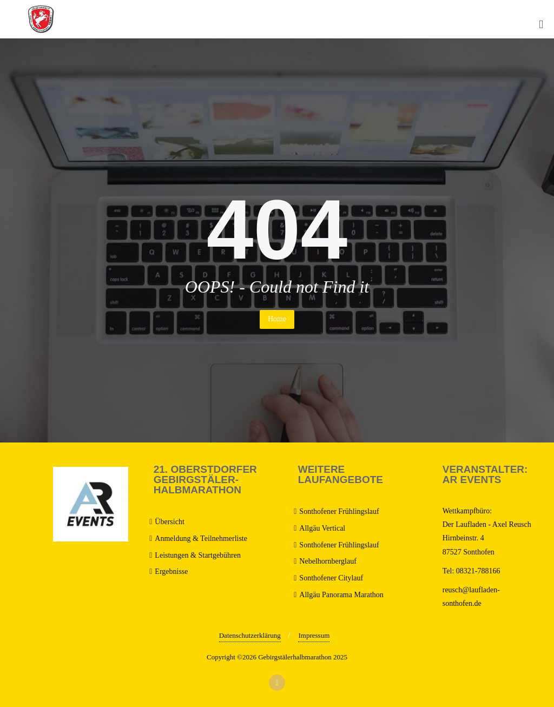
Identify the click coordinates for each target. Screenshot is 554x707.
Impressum (313, 635)
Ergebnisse (171, 571)
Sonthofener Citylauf (331, 578)
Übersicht (169, 522)
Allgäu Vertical (322, 528)
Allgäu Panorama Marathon (341, 595)
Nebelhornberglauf (327, 561)
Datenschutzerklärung (250, 635)
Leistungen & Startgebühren (198, 555)
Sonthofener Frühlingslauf (339, 511)
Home (277, 319)
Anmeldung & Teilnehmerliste (201, 538)
